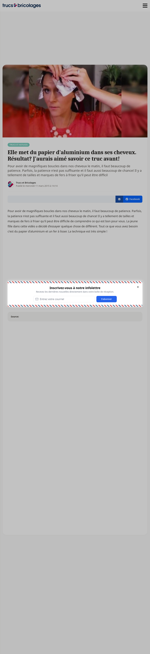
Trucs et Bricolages (26, 182)
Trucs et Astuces (19, 144)
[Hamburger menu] (145, 5)
